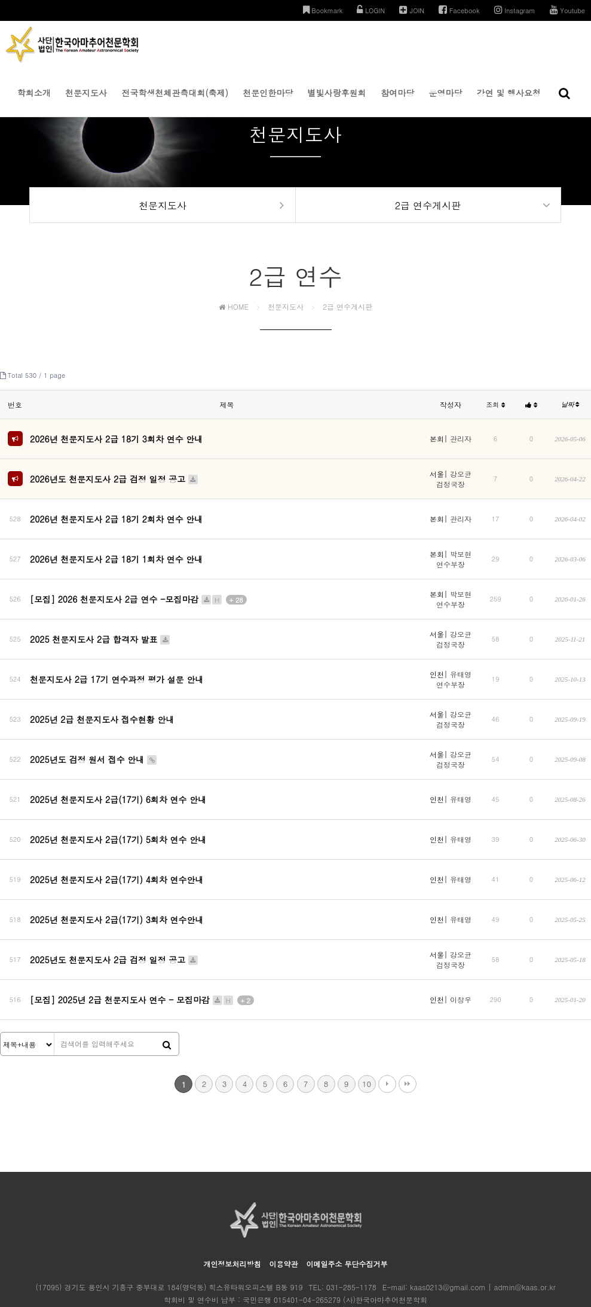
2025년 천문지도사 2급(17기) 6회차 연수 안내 (118, 778)
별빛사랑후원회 (337, 102)
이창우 (460, 940)
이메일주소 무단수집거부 (347, 1198)
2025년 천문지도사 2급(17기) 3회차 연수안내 (117, 870)
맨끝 (408, 1019)
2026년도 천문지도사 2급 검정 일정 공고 (114, 480)
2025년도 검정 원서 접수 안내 (94, 744)
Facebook (459, 10)
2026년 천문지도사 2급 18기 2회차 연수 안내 (116, 515)
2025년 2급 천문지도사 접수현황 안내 (102, 705)
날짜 (570, 412)
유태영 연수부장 (453, 666)
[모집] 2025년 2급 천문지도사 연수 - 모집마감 (142, 939)
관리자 (460, 444)
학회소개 (34, 102)
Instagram (514, 10)
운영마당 (445, 102)
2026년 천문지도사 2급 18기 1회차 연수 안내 (116, 549)
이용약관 (283, 1198)
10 (366, 1018)
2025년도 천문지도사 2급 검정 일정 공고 (114, 905)
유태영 (460, 779)
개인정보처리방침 (232, 1198)
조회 (495, 412)
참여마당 (397, 102)
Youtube (567, 10)
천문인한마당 (268, 102)
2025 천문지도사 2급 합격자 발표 (100, 627)
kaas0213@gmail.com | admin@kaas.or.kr (482, 1222)
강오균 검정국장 (453, 480)
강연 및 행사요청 (509, 102)
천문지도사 (86, 102)
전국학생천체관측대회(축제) (174, 102)
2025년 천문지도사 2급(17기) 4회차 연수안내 (117, 839)
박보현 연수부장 (453, 549)
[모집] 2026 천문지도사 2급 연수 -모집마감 (138, 588)
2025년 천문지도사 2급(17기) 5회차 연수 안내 (118, 809)
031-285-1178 (351, 1222)
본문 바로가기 (0, 0)
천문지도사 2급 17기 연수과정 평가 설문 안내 (117, 666)
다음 (387, 1019)
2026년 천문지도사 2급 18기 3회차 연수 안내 (116, 444)
